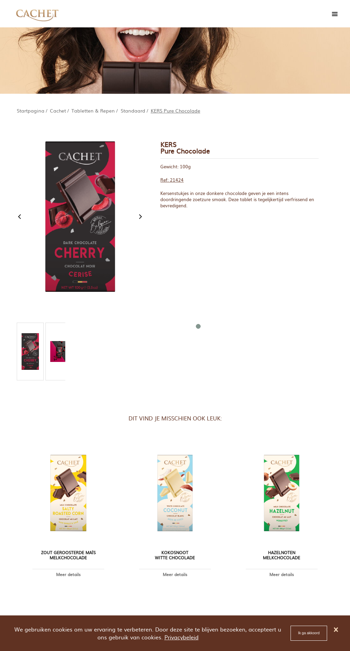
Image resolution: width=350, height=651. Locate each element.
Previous (19, 216)
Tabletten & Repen (93, 110)
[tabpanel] (30, 351)
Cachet (58, 110)
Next (140, 216)
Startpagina (30, 110)
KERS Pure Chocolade (175, 110)
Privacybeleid (181, 637)
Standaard (133, 110)
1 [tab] (197, 326)
